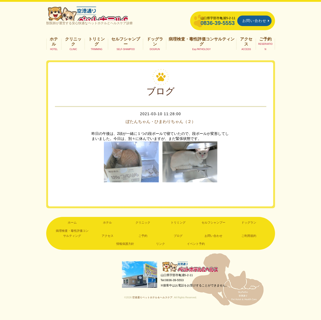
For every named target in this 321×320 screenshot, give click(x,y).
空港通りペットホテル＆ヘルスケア (193, 275)
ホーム (72, 230)
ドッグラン (155, 49)
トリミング (96, 49)
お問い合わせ (254, 21)
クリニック (73, 49)
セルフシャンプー (125, 49)
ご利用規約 (248, 243)
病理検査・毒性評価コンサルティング (202, 49)
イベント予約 (196, 251)
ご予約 (265, 47)
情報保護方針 (125, 251)
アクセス (246, 49)
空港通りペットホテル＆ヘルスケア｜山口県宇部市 (107, 17)
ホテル (54, 49)
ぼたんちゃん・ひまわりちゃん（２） (161, 129)
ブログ (178, 243)
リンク (160, 251)
